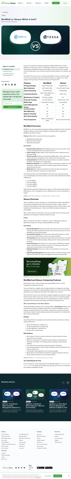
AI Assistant (22, 444)
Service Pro (4, 459)
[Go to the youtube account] (24, 468)
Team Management (23, 434)
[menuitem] (21, 3)
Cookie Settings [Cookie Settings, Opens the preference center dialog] (48, 476)
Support (56, 436)
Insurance (21, 448)
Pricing (38, 438)
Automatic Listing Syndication (8, 444)
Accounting (4, 440)
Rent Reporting (22, 436)
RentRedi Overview (8, 69)
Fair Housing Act (59, 438)
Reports (21, 440)
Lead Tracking (22, 442)
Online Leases (4, 446)
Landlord (3, 453)
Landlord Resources (59, 434)
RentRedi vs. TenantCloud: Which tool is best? (40, 358)
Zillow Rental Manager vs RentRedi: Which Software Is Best (44, 196)
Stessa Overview (8, 71)
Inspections (22, 446)
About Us (39, 434)
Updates (57, 440)
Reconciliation (4, 448)
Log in (55, 3)
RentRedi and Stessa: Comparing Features (8, 74)
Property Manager (5, 455)
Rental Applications (6, 438)
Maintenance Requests (24, 438)
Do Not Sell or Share (42, 448)
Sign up (65, 3)
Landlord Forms (58, 442)
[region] (35, 476)
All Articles (5, 12)
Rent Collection (5, 434)
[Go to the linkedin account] (22, 468)
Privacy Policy (40, 446)
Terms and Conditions (42, 444)
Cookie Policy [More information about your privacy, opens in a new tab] (38, 477)
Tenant (3, 457)
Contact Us (39, 442)
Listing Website (5, 442)
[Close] (68, 475)
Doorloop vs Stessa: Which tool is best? (39, 277)
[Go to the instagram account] (16, 468)
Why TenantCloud (41, 436)
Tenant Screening (5, 436)
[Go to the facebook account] (19, 468)
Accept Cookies (58, 476)
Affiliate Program (41, 440)
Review (3, 15)
